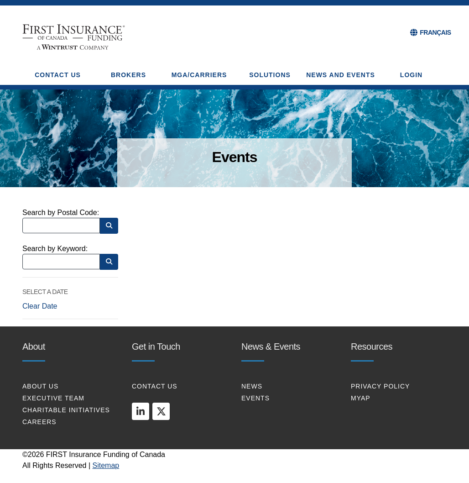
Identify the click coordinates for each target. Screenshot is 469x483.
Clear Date (39, 306)
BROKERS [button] (128, 75)
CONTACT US (154, 386)
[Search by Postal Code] (61, 225)
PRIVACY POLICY (380, 386)
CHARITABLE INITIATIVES (66, 410)
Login (411, 75)
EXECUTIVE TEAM (53, 398)
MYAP (360, 398)
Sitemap (106, 465)
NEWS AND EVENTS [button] (340, 75)
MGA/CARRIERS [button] (199, 75)
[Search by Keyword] (61, 261)
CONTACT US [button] (58, 75)
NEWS (251, 386)
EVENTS (255, 398)
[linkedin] (140, 411)
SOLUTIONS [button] (270, 75)
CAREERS (39, 421)
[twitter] (161, 411)
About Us (40, 386)
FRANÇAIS (435, 32)
